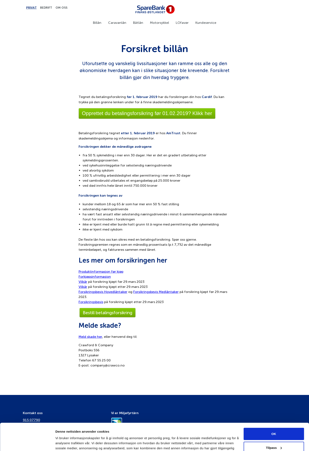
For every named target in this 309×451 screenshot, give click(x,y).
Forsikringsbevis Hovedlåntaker (103, 292)
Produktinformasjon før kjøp (101, 272)
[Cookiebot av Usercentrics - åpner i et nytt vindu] (27, 443)
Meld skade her (90, 337)
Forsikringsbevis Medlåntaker (156, 292)
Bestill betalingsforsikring (107, 312)
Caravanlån (117, 23)
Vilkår (83, 282)
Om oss (61, 7)
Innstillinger (64, 442)
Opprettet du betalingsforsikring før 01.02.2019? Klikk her (147, 113)
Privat (31, 7)
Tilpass (274, 420)
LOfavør (182, 23)
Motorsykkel (159, 23)
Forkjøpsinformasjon (95, 277)
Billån (97, 23)
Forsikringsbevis (91, 302)
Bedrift (46, 7)
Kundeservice (205, 23)
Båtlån (138, 23)
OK (273, 406)
